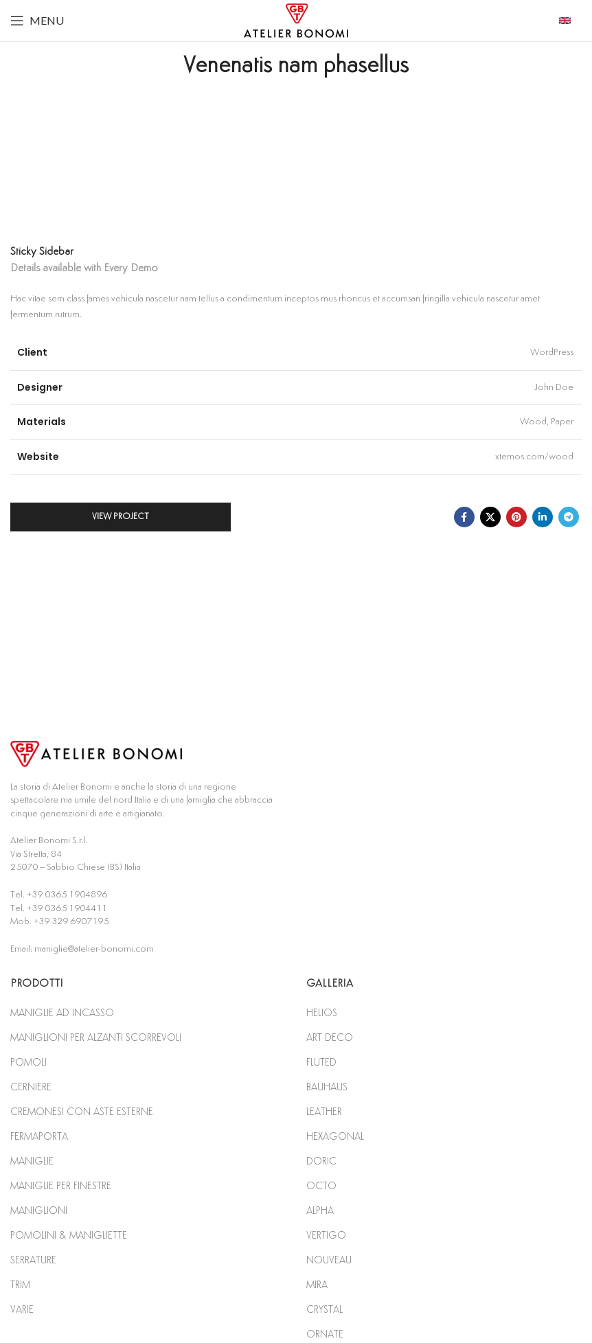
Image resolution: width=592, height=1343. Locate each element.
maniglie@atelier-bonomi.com (94, 949)
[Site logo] (296, 20)
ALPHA (320, 1211)
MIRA (317, 1285)
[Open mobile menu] (37, 20)
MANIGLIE (32, 1161)
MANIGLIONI (38, 1211)
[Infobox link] (570, 20)
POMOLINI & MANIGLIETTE (68, 1235)
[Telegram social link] (568, 517)
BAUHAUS (327, 1087)
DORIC (321, 1161)
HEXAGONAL (335, 1137)
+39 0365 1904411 (67, 908)
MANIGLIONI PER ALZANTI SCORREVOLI (95, 1038)
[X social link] (490, 517)
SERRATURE (33, 1260)
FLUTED (321, 1062)
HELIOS (321, 1013)
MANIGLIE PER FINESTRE (60, 1186)
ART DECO (329, 1038)
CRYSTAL (324, 1310)
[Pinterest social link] (516, 517)
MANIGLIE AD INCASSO (62, 1013)
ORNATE (324, 1334)
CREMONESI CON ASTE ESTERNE (81, 1112)
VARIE (22, 1310)
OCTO (321, 1186)
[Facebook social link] (464, 517)
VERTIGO (326, 1235)
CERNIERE (31, 1087)
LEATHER (324, 1112)
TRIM (20, 1285)
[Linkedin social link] (542, 517)
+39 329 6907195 (71, 921)
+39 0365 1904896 (67, 894)
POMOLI (28, 1062)
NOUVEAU (329, 1260)
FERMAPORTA (39, 1137)
